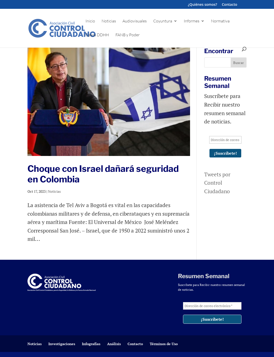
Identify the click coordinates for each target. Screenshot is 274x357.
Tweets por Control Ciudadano (217, 183)
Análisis (114, 343)
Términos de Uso (164, 343)
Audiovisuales (135, 21)
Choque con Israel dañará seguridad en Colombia (103, 174)
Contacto (229, 5)
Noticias (109, 21)
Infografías (91, 343)
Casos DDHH (97, 35)
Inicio (90, 21)
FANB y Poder (127, 35)
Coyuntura (162, 21)
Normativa (220, 21)
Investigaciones (61, 343)
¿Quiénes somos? (202, 5)
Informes (191, 21)
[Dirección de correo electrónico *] (225, 140)
